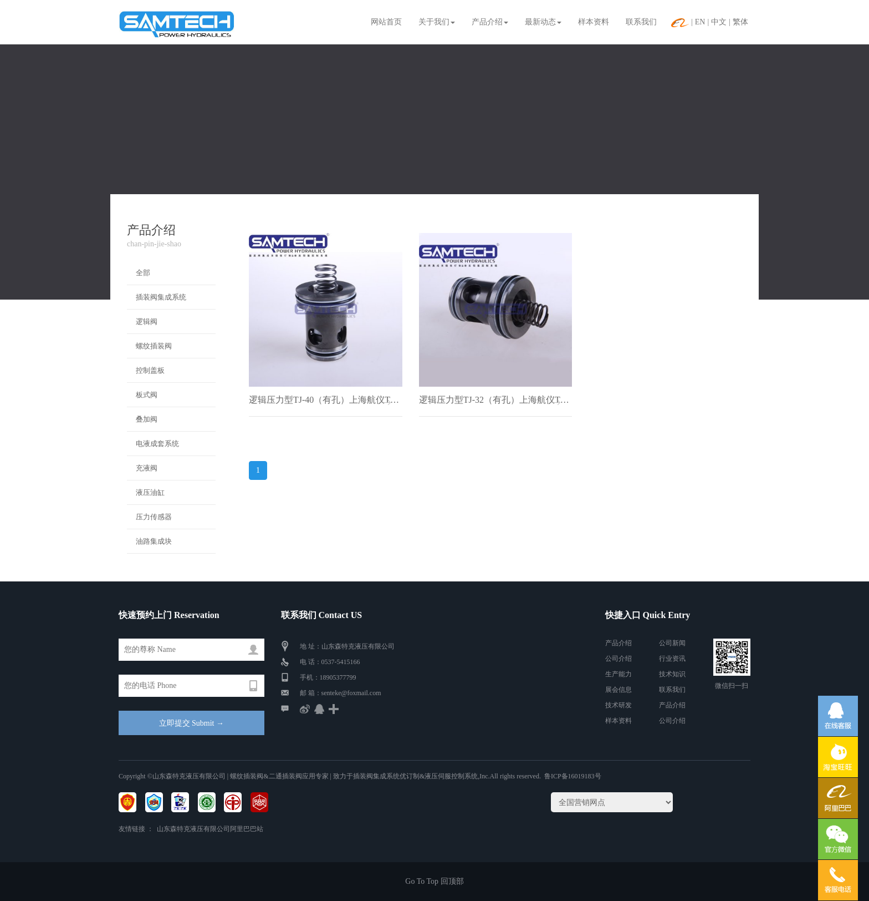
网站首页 (386, 22)
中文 (719, 22)
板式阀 (146, 395)
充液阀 (146, 468)
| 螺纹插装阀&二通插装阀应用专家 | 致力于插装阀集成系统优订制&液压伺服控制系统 (352, 776)
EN (700, 22)
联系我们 (641, 22)
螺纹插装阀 (154, 346)
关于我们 (436, 22)
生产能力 (618, 674)
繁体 (740, 22)
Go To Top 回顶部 (434, 881)
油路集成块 (154, 541)
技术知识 (672, 674)
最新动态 (543, 22)
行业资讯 (672, 658)
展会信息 (618, 690)
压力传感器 (154, 517)
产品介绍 (490, 22)
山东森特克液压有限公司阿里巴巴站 (210, 829)
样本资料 (593, 22)
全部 (143, 273)
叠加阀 (146, 419)
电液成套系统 (157, 443)
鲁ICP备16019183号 (572, 776)
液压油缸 (150, 492)
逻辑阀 (146, 321)
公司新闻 (672, 643)
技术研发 (618, 705)
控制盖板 (150, 370)
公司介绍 (618, 658)
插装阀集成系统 (161, 297)
